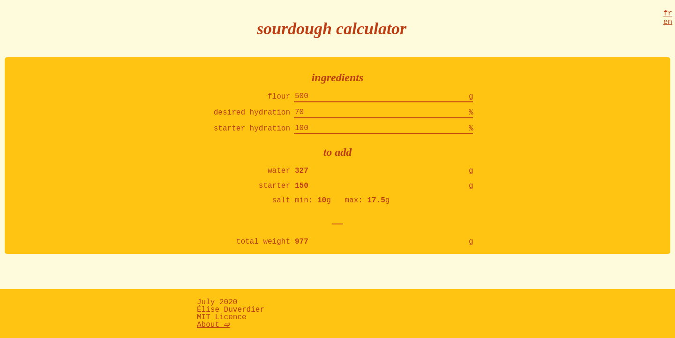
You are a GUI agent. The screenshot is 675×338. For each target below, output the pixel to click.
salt (281, 210)
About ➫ (213, 325)
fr (667, 14)
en (667, 25)
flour (279, 97)
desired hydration (252, 115)
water (279, 177)
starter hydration (252, 133)
